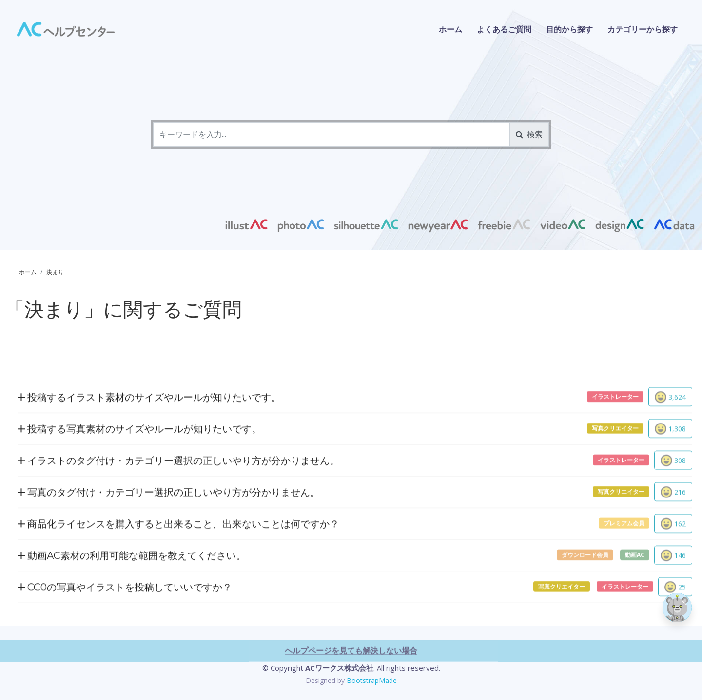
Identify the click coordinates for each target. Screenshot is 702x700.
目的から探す (569, 29)
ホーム (450, 29)
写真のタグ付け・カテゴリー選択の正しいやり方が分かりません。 (169, 533)
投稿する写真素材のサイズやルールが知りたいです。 (139, 469)
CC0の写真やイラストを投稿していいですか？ (125, 628)
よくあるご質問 (504, 29)
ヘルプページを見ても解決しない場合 (351, 691)
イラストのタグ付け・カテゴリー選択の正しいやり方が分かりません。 (178, 501)
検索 (529, 134)
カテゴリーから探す (642, 29)
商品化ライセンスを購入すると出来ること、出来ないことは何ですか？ (178, 564)
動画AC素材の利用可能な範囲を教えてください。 (132, 596)
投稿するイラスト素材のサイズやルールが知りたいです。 (149, 438)
